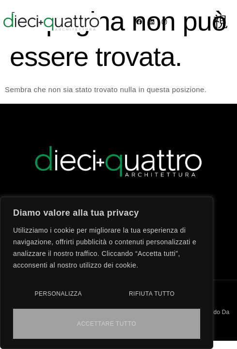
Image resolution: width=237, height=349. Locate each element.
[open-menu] (221, 22)
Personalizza (58, 293)
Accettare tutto (106, 323)
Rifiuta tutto (152, 293)
